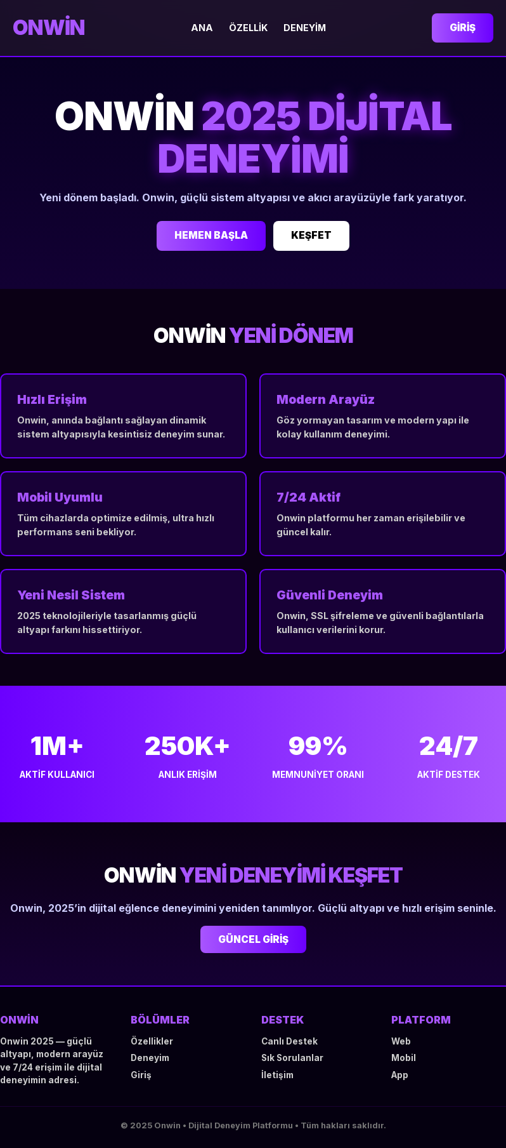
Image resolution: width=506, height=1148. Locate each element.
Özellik (248, 27)
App (399, 1075)
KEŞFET (311, 235)
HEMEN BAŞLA (211, 235)
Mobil (403, 1058)
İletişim (277, 1075)
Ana (202, 27)
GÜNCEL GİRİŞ (253, 939)
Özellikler (152, 1041)
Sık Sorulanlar (292, 1058)
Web (401, 1041)
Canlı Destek (289, 1041)
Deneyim (304, 27)
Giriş (463, 28)
